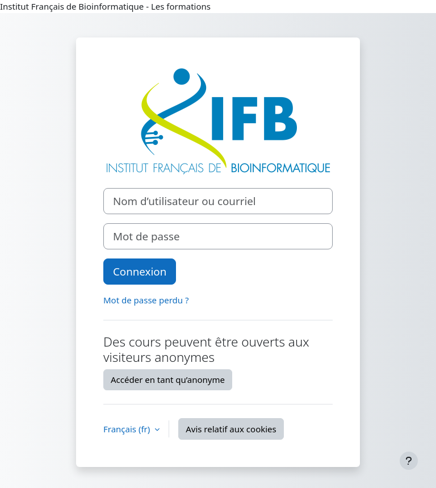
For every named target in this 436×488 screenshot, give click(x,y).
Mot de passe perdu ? (145, 300)
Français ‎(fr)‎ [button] (127, 429)
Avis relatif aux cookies (231, 429)
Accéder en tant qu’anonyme (168, 379)
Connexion (139, 271)
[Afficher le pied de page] (409, 461)
